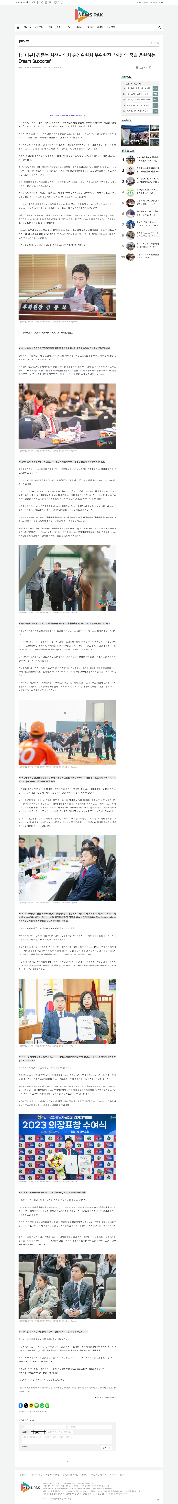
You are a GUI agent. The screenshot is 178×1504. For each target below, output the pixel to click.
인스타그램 (46, 2)
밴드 (47, 1405)
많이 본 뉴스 (127, 150)
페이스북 (38, 2)
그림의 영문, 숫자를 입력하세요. (59, 1432)
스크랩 (150, 68)
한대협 (100, 27)
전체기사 (27, 27)
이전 (62, 1461)
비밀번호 (72, 1427)
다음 (72, 1461)
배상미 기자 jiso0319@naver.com (30, 67)
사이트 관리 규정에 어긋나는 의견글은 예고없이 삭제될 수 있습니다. (48, 1437)
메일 (141, 68)
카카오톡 (31, 1405)
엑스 (42, 2)
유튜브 (33, 2)
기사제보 (138, 2)
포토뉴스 (126, 120)
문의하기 (123, 1474)
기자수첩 (89, 27)
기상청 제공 (60, 3)
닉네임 (25, 1427)
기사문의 (146, 2)
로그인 (161, 2)
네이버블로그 (50, 2)
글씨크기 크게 (154, 68)
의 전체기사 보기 (104, 1397)
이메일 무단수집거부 (98, 1474)
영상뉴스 (68, 27)
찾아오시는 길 (37, 1474)
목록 (137, 68)
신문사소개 (24, 1474)
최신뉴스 (126, 77)
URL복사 (133, 68)
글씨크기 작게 (158, 68)
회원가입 (154, 2)
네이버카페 (42, 1405)
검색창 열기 (159, 27)
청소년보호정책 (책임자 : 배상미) (75, 1474)
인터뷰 (78, 27)
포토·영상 (111, 27)
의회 (50, 27)
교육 (58, 27)
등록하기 (106, 1447)
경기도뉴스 (40, 27)
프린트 (145, 68)
